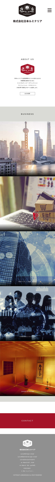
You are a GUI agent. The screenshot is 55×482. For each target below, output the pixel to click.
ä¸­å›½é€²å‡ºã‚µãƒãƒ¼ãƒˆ (27, 454)
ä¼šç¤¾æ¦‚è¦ (27, 468)
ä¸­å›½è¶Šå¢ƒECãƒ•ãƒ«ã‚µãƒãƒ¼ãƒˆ (27, 456)
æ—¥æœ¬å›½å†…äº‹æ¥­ (27, 462)
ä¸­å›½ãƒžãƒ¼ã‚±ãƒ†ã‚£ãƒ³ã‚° (27, 459)
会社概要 (27, 93)
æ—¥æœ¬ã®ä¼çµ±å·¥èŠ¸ (27, 465)
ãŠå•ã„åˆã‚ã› (27, 471)
